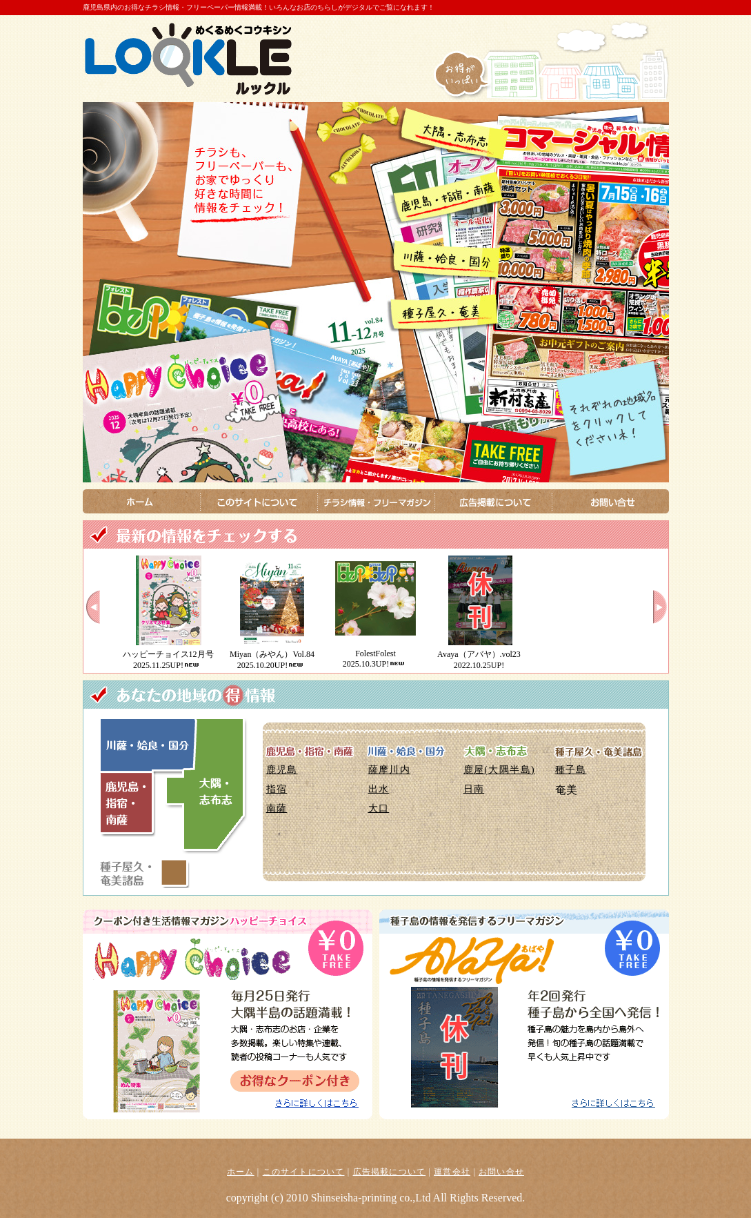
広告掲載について (389, 1172)
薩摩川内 (389, 770)
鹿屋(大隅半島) (499, 770)
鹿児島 (282, 770)
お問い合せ (501, 1172)
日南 (474, 789)
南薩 (277, 808)
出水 (379, 789)
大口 (379, 808)
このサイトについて (304, 1172)
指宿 (277, 789)
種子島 (571, 770)
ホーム (240, 1172)
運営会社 (452, 1172)
